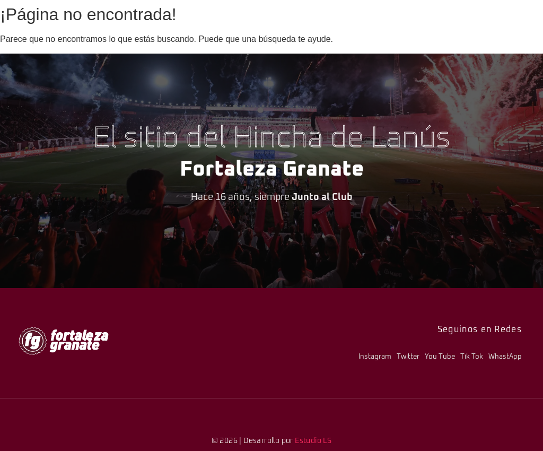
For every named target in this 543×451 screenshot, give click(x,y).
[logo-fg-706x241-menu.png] (63, 341)
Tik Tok (471, 356)
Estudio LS (313, 441)
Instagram (374, 356)
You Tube (440, 356)
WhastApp (505, 356)
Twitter (408, 356)
